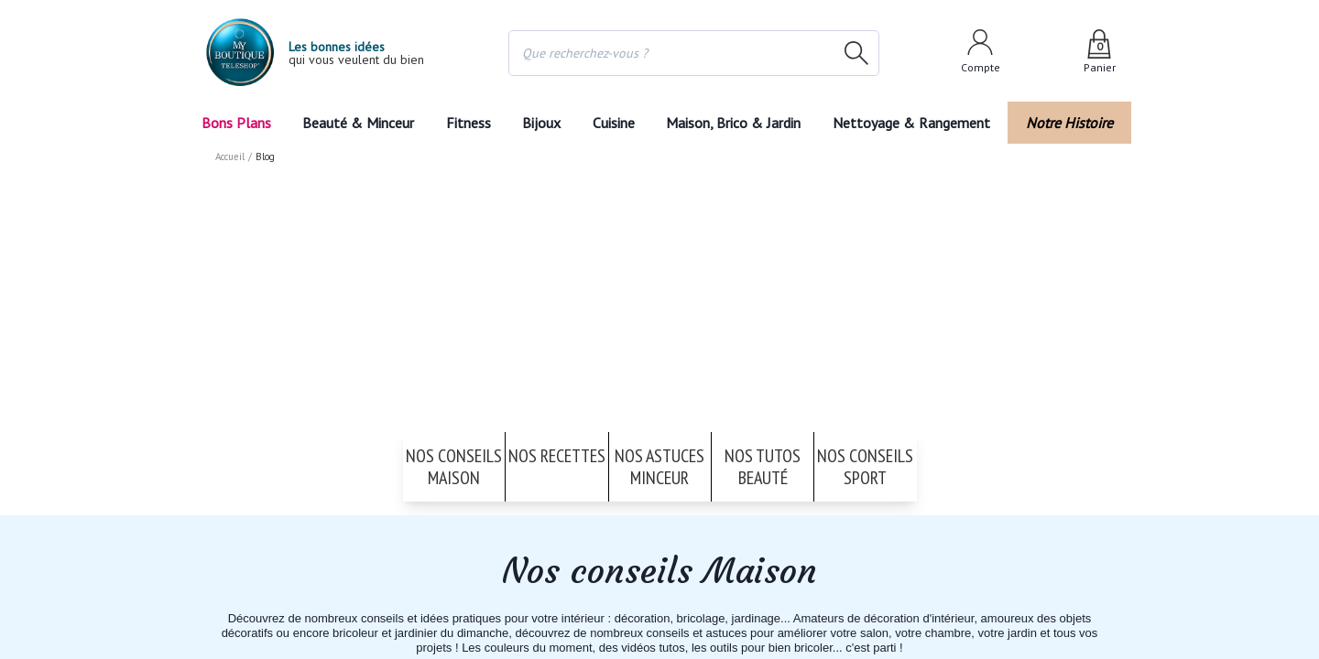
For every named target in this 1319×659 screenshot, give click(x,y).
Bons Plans (236, 122)
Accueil (230, 155)
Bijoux (540, 122)
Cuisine (616, 122)
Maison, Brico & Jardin (742, 122)
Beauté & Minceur (355, 122)
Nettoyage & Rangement (918, 122)
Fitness (464, 122)
